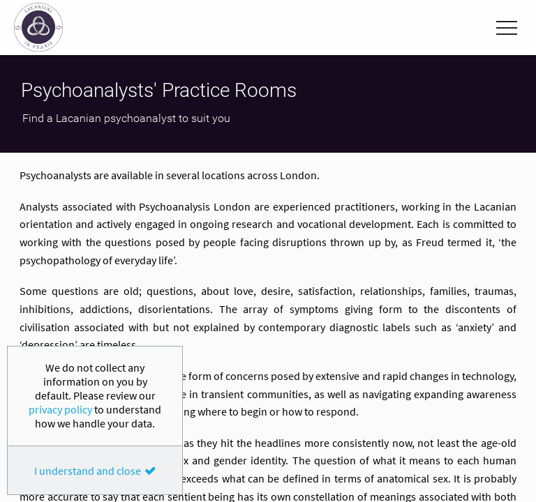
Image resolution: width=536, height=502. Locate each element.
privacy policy (60, 409)
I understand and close (87, 471)
